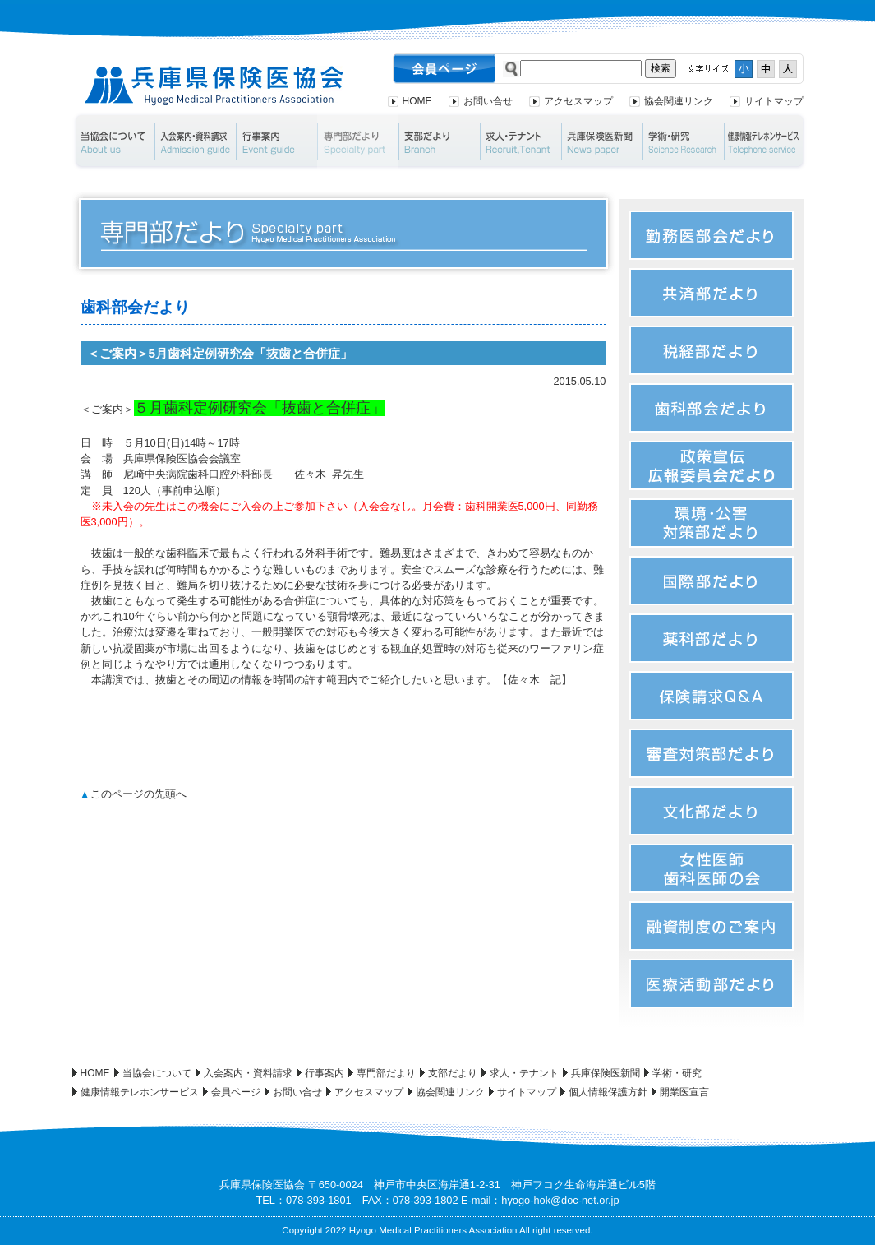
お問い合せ (488, 101)
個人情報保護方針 (608, 1092)
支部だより (439, 141)
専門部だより (357, 141)
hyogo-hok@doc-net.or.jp (560, 1200)
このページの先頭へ (138, 794)
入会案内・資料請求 (195, 141)
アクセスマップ (578, 101)
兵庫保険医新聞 (601, 141)
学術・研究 (683, 141)
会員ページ (235, 1092)
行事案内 (276, 141)
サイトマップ (774, 101)
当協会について (112, 141)
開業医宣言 (684, 1092)
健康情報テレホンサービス (766, 141)
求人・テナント (520, 141)
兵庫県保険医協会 (214, 86)
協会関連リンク (678, 101)
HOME (417, 101)
